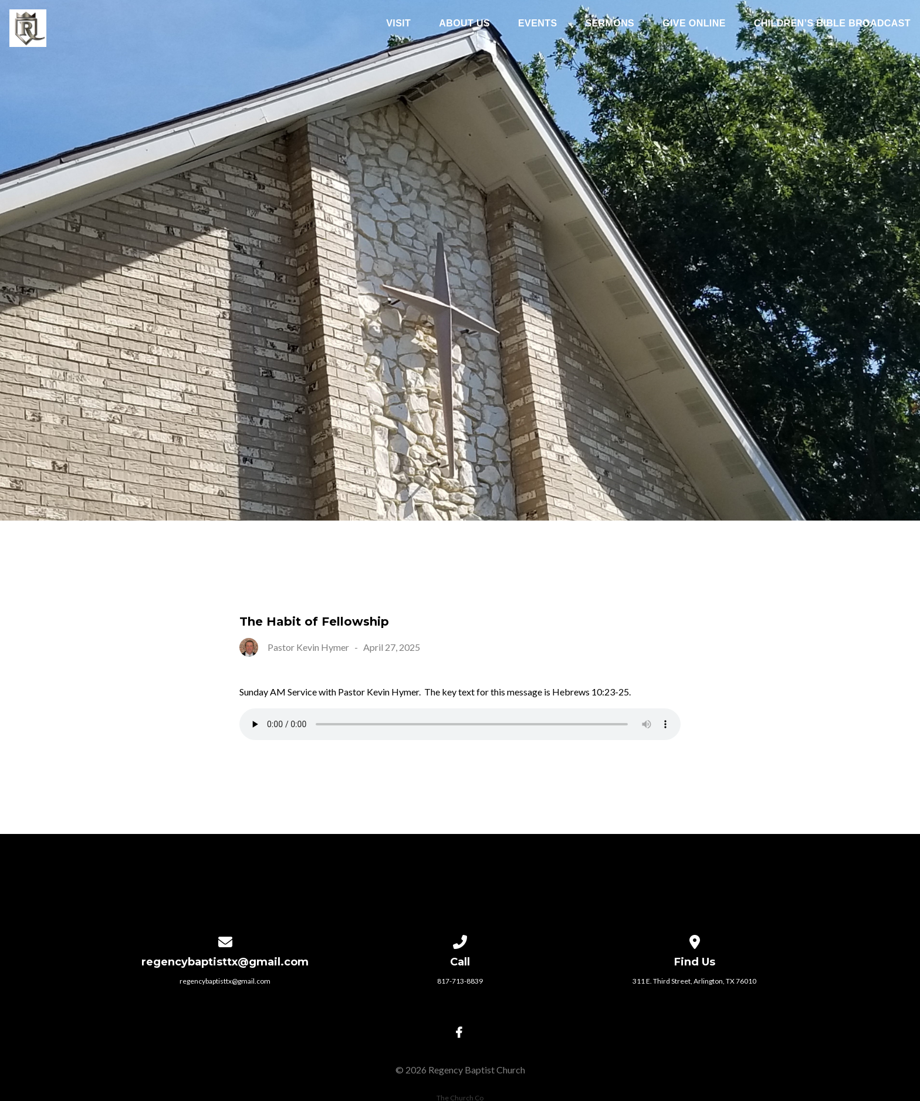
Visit (398, 23)
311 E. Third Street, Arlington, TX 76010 (694, 981)
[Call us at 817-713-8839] (460, 939)
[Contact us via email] (225, 939)
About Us (464, 23)
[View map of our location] (695, 939)
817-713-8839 (460, 981)
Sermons (609, 23)
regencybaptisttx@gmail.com (225, 981)
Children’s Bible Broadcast (832, 23)
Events (537, 23)
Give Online (694, 23)
